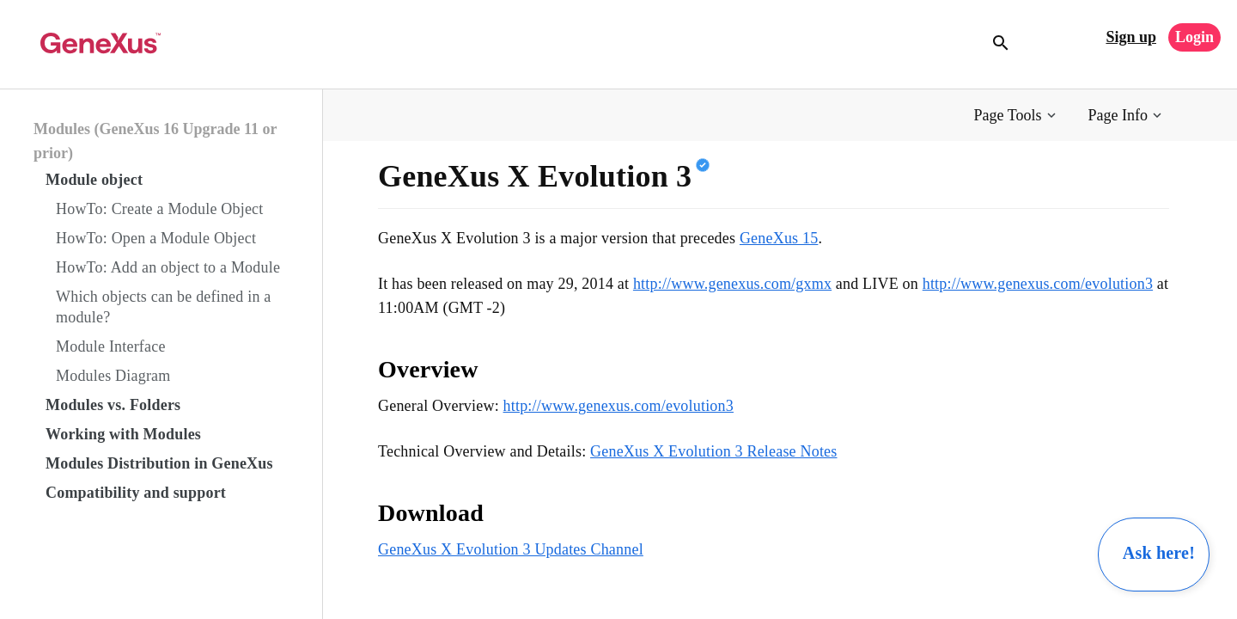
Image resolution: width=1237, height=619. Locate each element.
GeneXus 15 (779, 238)
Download (431, 512)
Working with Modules (123, 434)
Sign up (1131, 37)
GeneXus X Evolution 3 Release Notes (713, 451)
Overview (428, 369)
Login (1194, 37)
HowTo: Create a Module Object (159, 209)
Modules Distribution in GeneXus (159, 463)
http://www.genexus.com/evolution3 (1038, 283)
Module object (94, 179)
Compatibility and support (136, 492)
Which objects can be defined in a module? (163, 307)
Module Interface (111, 346)
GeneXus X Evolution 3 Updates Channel (510, 549)
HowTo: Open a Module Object (156, 238)
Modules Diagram (113, 375)
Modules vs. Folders (113, 405)
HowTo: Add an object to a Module (168, 267)
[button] (1016, 116)
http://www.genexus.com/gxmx (732, 283)
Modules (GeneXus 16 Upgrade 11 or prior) (155, 141)
